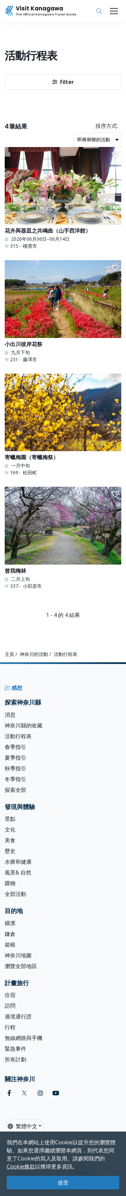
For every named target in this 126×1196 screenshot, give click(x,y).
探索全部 (15, 790)
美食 (10, 840)
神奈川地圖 (18, 955)
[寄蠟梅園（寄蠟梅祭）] (63, 425)
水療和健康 (18, 861)
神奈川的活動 (34, 654)
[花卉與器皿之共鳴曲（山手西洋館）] (63, 198)
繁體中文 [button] (22, 1126)
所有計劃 (15, 1059)
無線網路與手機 (23, 1038)
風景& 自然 (18, 872)
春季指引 (15, 747)
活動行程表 (18, 736)
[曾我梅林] (63, 538)
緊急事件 (15, 1048)
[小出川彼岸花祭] (63, 311)
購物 (10, 883)
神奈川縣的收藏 (23, 725)
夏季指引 (15, 757)
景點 (10, 818)
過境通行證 (18, 1016)
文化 (10, 829)
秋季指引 (15, 768)
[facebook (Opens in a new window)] (9, 1093)
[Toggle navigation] (114, 11)
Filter (63, 82)
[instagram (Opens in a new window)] (40, 1093)
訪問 (10, 1005)
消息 (10, 714)
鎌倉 (10, 934)
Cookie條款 (21, 1166)
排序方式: (106, 126)
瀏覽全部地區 (21, 966)
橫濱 (10, 923)
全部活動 (15, 894)
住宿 (10, 995)
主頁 (9, 654)
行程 (10, 1027)
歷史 (10, 851)
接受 (63, 1182)
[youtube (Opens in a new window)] (56, 1093)
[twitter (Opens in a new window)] (24, 1093)
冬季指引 (15, 779)
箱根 (10, 944)
